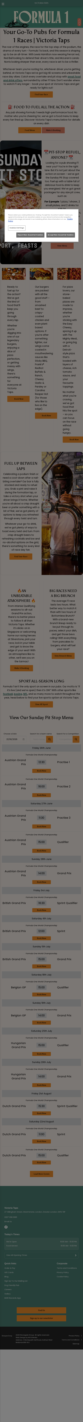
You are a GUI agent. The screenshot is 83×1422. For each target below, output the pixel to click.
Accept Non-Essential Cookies (61, 235)
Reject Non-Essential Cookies (30, 235)
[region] (41, 225)
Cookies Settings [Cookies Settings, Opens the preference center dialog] (17, 228)
